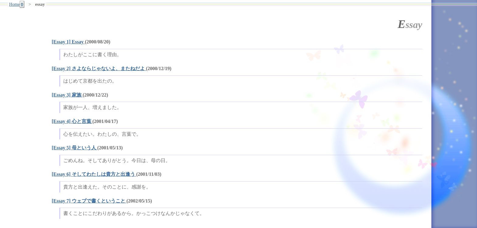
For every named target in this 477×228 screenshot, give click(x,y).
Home (16, 4)
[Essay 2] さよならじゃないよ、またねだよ (99, 68)
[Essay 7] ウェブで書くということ (89, 200)
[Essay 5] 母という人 (74, 147)
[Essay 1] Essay (68, 41)
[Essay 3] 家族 (67, 94)
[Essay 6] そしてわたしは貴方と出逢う (94, 174)
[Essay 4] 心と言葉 (72, 121)
